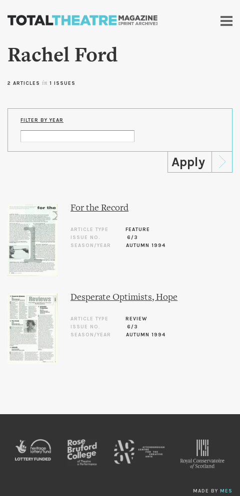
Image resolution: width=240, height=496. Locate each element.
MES (226, 491)
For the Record (99, 208)
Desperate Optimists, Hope (124, 297)
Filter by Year (42, 120)
